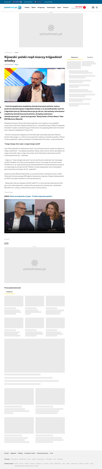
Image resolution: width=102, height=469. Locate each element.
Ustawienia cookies (29, 453)
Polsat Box (60, 459)
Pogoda (34, 459)
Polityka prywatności (42, 453)
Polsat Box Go (14, 459)
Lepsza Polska (48, 2)
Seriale (87, 463)
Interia (16, 463)
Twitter (94, 2)
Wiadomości (23, 459)
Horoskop (46, 463)
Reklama (20, 453)
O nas (51, 453)
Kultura (65, 7)
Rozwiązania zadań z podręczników (24, 466)
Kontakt (6, 453)
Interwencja (7, 2)
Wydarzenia (58, 463)
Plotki (51, 463)
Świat (34, 7)
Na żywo (32, 463)
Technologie (51, 7)
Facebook (91, 2)
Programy (41, 7)
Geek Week (49, 459)
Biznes (68, 463)
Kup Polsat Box (28, 2)
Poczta (21, 463)
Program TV (39, 463)
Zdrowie (81, 463)
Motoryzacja (74, 463)
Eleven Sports (41, 459)
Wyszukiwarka (97, 7)
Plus (54, 459)
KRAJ (6, 243)
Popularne (9, 292)
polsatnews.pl (8, 52)
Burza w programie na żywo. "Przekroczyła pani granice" (31, 196)
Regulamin (13, 453)
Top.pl (91, 463)
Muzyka (37, 466)
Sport (59, 7)
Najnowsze (74, 57)
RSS (97, 2)
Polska (27, 7)
